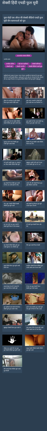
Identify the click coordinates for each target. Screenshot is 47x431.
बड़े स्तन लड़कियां (23, 64)
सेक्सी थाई (9, 66)
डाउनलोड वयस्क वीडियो (23, 55)
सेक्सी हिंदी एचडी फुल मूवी (20, 3)
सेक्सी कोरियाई (36, 64)
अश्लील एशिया (10, 64)
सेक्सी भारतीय (21, 66)
